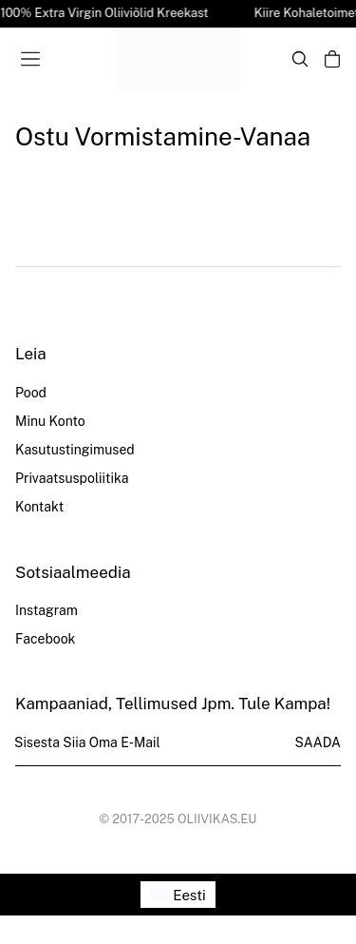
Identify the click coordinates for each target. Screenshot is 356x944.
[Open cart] (332, 58)
